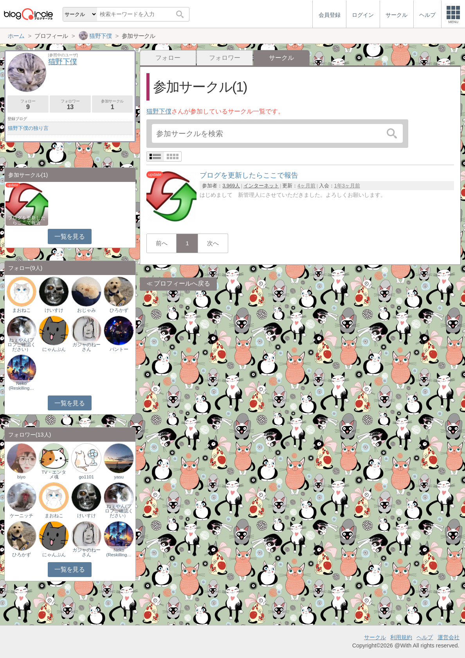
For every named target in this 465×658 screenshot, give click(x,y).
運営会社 (449, 637)
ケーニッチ (21, 515)
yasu (118, 477)
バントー (119, 349)
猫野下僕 (158, 111)
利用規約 (401, 637)
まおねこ (21, 310)
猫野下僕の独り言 (28, 128)
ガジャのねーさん (86, 347)
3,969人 (231, 186)
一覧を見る (69, 236)
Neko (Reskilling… (21, 385)
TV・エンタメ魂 (53, 474)
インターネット (261, 186)
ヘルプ (424, 637)
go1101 (86, 477)
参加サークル (112, 104)
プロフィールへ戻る (182, 283)
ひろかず (119, 310)
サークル (375, 637)
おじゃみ (86, 310)
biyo (21, 477)
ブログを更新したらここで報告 (26, 220)
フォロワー (224, 57)
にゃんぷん (54, 349)
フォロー (167, 57)
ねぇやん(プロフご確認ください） (21, 345)
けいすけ (54, 310)
